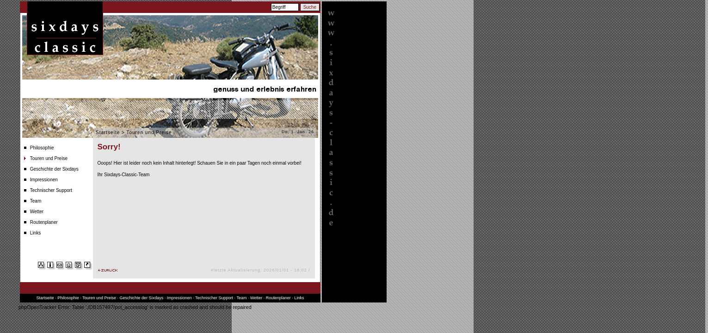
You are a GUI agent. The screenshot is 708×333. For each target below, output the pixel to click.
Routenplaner (44, 222)
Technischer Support (51, 190)
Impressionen (44, 179)
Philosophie (42, 147)
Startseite (108, 132)
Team (35, 201)
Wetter (36, 211)
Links (35, 232)
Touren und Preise (49, 158)
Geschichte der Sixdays (54, 169)
